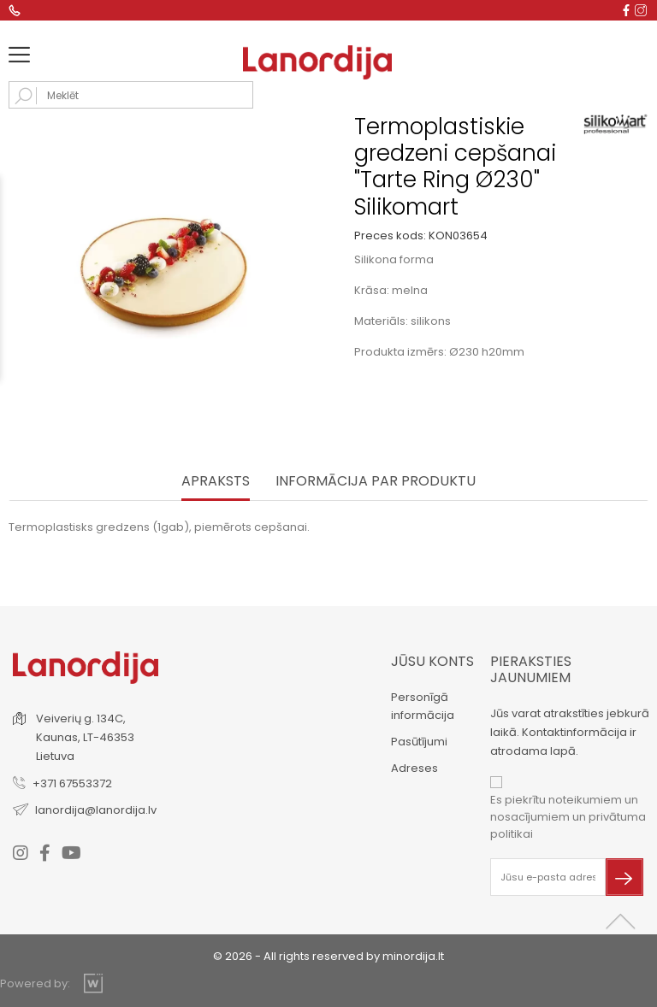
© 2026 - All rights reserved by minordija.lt (328, 956)
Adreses (414, 768)
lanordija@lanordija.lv (96, 810)
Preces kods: (390, 235)
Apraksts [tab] (215, 482)
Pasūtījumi (419, 741)
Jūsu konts (432, 661)
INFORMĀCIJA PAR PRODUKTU (375, 482)
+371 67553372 (72, 783)
